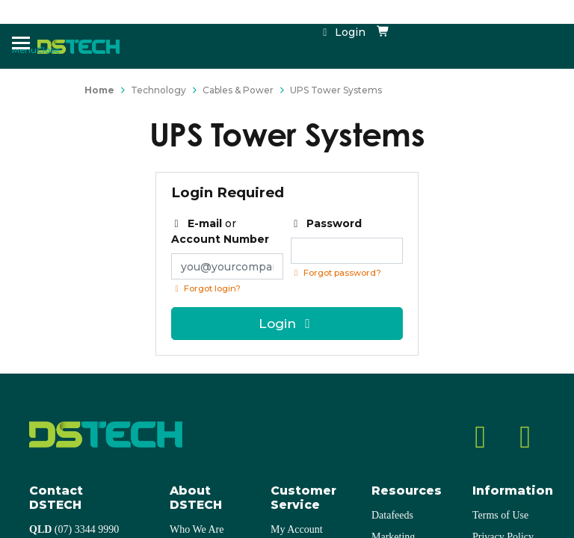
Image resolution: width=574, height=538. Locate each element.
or (220, 231)
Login (341, 32)
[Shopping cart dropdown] (383, 32)
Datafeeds (392, 515)
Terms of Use (500, 515)
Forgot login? (206, 288)
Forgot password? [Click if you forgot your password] (336, 273)
